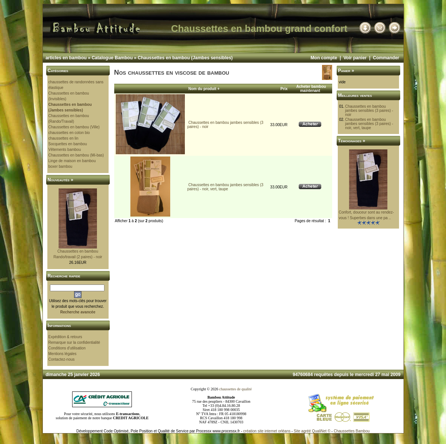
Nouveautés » (60, 179)
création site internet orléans (266, 431)
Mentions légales (62, 354)
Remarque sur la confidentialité (74, 342)
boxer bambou (60, 166)
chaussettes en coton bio (69, 133)
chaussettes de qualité (235, 389)
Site (297, 431)
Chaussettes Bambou (352, 431)
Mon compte (324, 57)
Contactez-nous (61, 359)
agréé (306, 431)
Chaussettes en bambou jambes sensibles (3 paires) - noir (369, 110)
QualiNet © (321, 431)
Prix (283, 89)
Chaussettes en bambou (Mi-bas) (76, 155)
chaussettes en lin (63, 138)
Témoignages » (351, 140)
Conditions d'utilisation (67, 348)
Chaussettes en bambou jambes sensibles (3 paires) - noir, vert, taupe (225, 187)
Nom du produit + (203, 89)
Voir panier (355, 57)
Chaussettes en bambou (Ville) (74, 127)
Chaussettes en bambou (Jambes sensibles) (185, 57)
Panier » (346, 70)
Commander (386, 57)
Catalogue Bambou (112, 57)
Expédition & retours (65, 337)
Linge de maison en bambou (72, 161)
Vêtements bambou (64, 149)
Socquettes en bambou (67, 144)
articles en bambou (65, 57)
